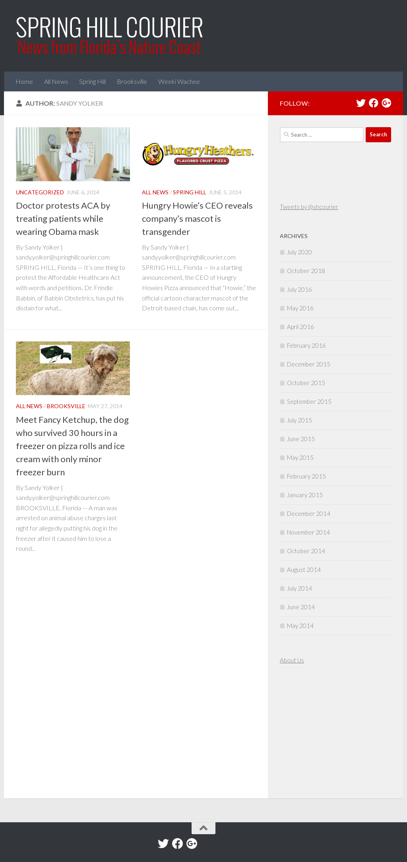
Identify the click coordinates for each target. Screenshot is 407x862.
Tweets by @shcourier (309, 206)
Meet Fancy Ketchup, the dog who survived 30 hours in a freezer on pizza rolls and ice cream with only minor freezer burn (72, 445)
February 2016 (306, 345)
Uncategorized (40, 192)
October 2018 (306, 270)
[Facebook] (373, 103)
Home (24, 81)
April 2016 (300, 326)
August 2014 (304, 569)
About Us (292, 660)
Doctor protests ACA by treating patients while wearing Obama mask (63, 218)
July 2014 (299, 588)
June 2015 (301, 438)
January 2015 (305, 494)
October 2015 (306, 382)
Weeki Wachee (179, 81)
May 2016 (300, 308)
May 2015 (300, 457)
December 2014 (308, 513)
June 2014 (301, 606)
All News (56, 81)
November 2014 (308, 532)
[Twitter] (361, 103)
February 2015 (306, 476)
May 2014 (300, 625)
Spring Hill (92, 81)
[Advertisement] (304, 732)
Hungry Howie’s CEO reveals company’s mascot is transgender (197, 218)
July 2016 (299, 289)
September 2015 (309, 401)
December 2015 (308, 364)
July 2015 (299, 420)
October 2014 (306, 550)
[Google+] (386, 103)
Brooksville (132, 81)
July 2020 (299, 252)
